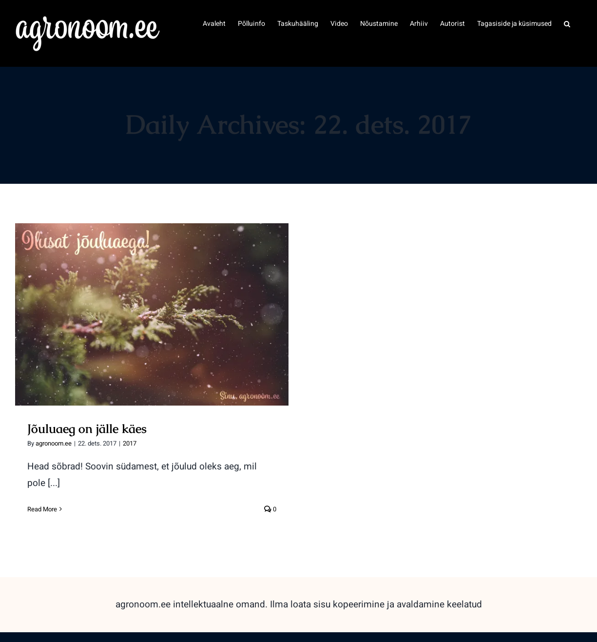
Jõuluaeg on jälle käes (87, 428)
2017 (129, 443)
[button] (567, 23)
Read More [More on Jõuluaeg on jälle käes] (42, 509)
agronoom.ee (54, 443)
